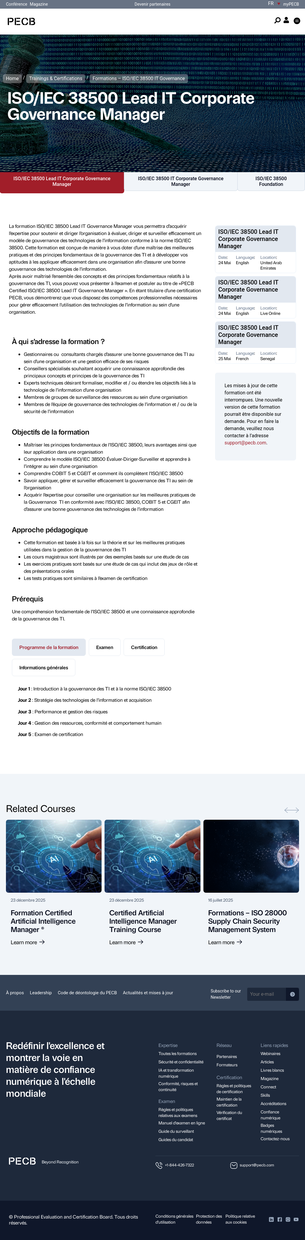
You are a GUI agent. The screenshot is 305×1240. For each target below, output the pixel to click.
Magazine (39, 4)
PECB (291, 4)
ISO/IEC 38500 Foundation (271, 181)
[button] (297, 21)
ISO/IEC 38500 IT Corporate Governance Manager (180, 181)
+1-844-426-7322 (179, 1164)
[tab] (49, 647)
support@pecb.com (245, 443)
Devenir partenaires (153, 4)
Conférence (17, 4)
